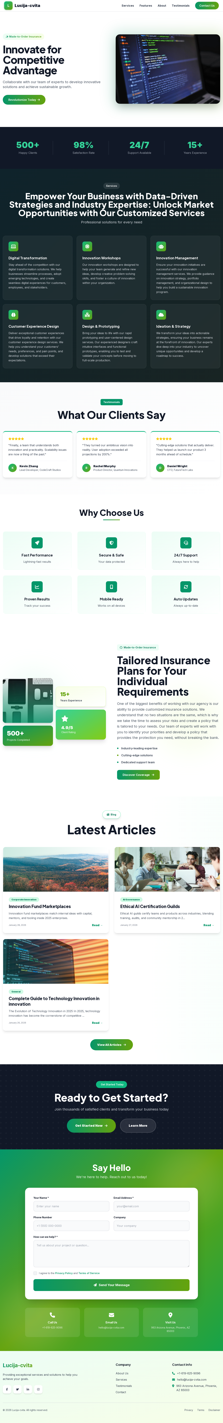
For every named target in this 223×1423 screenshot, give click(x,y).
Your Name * (41, 1197)
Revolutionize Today (24, 99)
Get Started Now (91, 1125)
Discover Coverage (138, 775)
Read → (97, 925)
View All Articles (111, 1044)
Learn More (138, 1125)
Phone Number (42, 1217)
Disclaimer (214, 1410)
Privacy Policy (64, 1273)
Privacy (188, 1410)
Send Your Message (112, 1285)
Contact (121, 1392)
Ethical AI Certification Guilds (150, 906)
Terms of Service (89, 1273)
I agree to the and (69, 1273)
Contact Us (207, 5)
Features (146, 5)
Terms (200, 1410)
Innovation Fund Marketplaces (40, 906)
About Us (122, 1373)
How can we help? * (45, 1236)
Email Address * (124, 1197)
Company (120, 1217)
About (162, 5)
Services (128, 5)
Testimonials (181, 5)
